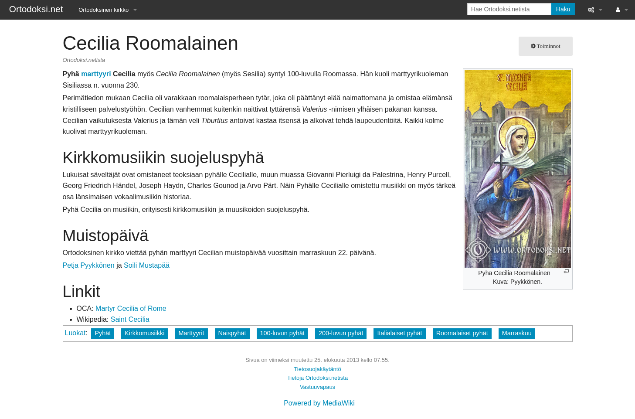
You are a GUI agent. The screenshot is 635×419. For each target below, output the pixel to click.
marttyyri (96, 74)
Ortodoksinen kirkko (103, 10)
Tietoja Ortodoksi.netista (317, 378)
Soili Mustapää (147, 265)
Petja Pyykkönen (89, 265)
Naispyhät (232, 333)
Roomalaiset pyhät (462, 333)
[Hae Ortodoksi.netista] (509, 9)
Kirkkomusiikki (144, 333)
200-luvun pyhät (341, 333)
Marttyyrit (191, 333)
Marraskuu (517, 333)
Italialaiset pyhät (399, 333)
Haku (563, 9)
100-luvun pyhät (282, 333)
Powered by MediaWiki (319, 403)
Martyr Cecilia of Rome (130, 308)
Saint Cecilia (130, 319)
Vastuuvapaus (317, 387)
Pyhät (103, 333)
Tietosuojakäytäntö (317, 369)
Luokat (75, 333)
